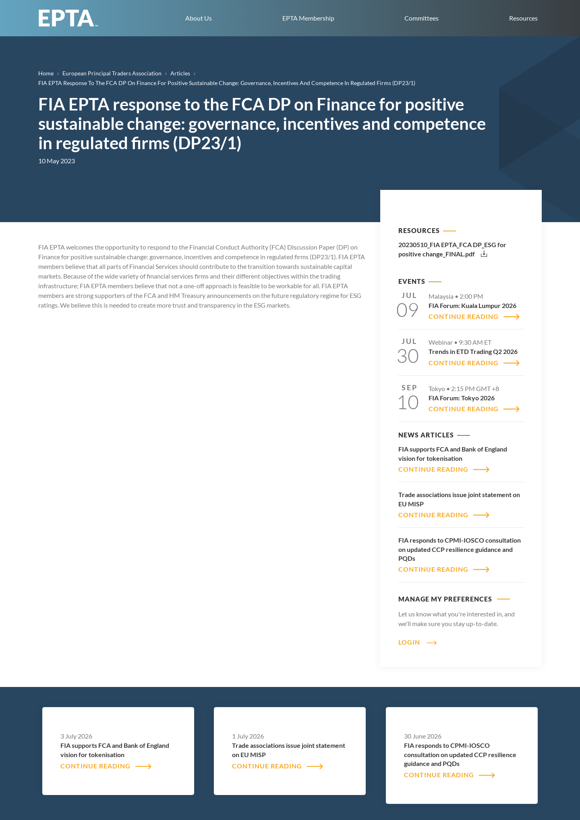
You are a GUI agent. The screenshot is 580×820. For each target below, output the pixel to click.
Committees (421, 18)
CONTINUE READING (464, 316)
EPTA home (68, 18)
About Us (198, 18)
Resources (523, 18)
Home (46, 73)
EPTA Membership (308, 18)
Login (409, 642)
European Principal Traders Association (112, 73)
